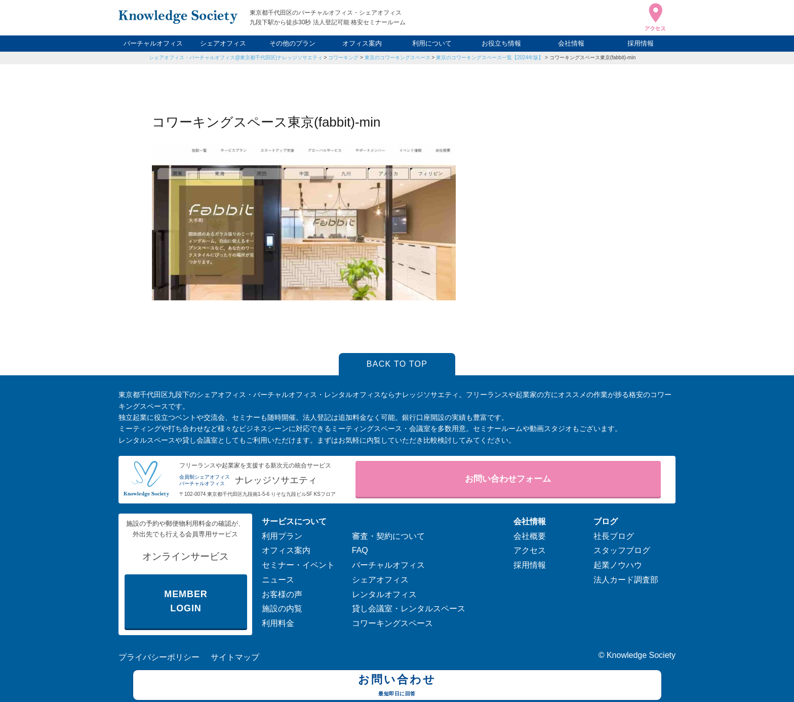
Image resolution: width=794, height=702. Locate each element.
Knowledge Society (641, 655)
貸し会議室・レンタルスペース (408, 608)
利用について (432, 43)
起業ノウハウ (617, 565)
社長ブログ (613, 536)
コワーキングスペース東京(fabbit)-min (592, 57)
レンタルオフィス (384, 594)
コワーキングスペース (392, 623)
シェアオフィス (223, 43)
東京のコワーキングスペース (397, 57)
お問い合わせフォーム (508, 479)
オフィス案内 (362, 43)
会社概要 (529, 536)
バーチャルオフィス (153, 43)
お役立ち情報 (501, 43)
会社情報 (571, 43)
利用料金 (278, 623)
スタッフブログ (621, 550)
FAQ (360, 550)
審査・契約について (388, 536)
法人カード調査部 (625, 579)
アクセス (529, 550)
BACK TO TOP (397, 364)
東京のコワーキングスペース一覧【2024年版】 (489, 57)
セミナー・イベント (298, 565)
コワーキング (343, 57)
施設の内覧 (282, 608)
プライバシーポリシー (159, 657)
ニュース (278, 579)
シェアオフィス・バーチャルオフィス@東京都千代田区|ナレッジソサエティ (236, 57)
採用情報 (640, 43)
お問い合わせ (397, 686)
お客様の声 (282, 594)
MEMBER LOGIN (185, 601)
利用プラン (282, 536)
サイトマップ (235, 657)
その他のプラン (292, 43)
